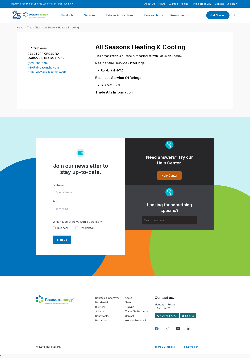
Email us (188, 315)
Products (67, 15)
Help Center (169, 175)
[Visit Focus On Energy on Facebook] (157, 328)
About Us (149, 3)
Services (89, 15)
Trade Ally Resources (137, 311)
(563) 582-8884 (38, 63)
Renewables (152, 15)
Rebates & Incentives (119, 15)
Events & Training (178, 3)
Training (129, 306)
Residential (101, 302)
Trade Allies (34, 27)
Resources (177, 15)
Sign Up (62, 239)
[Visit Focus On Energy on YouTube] (178, 328)
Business (100, 306)
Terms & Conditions (165, 347)
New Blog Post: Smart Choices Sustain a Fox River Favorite (43, 4)
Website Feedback (136, 320)
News (162, 3)
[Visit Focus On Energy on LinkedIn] (188, 328)
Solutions (100, 311)
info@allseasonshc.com (43, 67)
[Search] (169, 220)
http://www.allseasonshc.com (47, 71)
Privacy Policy (191, 347)
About (128, 297)
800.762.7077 (167, 315)
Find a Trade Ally (201, 3)
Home (20, 27)
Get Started (217, 15)
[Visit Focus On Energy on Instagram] (167, 328)
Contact (219, 3)
